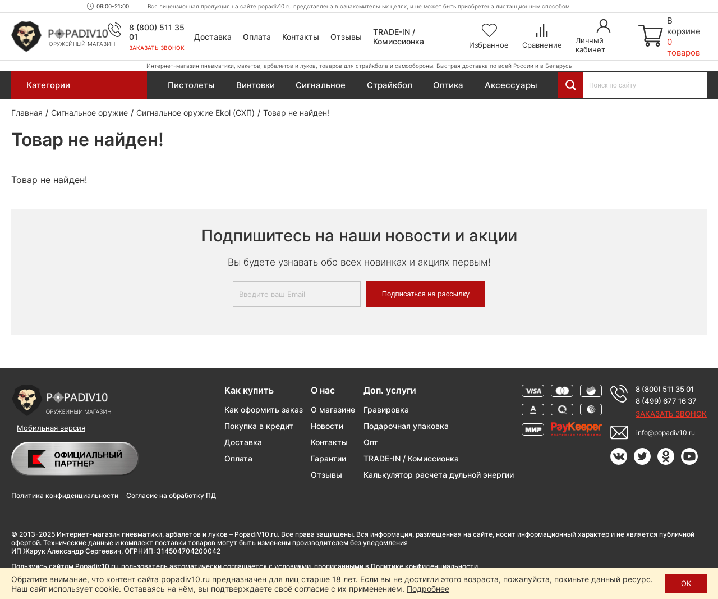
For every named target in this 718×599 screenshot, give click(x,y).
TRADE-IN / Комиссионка (398, 36)
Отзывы (346, 37)
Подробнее (428, 588)
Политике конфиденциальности (424, 566)
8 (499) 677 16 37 (666, 400)
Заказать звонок (157, 47)
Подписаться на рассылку (426, 294)
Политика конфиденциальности (64, 495)
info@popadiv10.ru (665, 432)
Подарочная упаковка (406, 426)
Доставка (213, 37)
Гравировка (386, 409)
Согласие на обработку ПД (171, 495)
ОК (686, 583)
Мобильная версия (51, 427)
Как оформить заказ (263, 409)
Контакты (300, 37)
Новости (327, 426)
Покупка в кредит (258, 426)
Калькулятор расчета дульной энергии (438, 474)
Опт (370, 442)
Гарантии (328, 458)
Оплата (257, 37)
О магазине (333, 409)
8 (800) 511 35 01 (665, 389)
